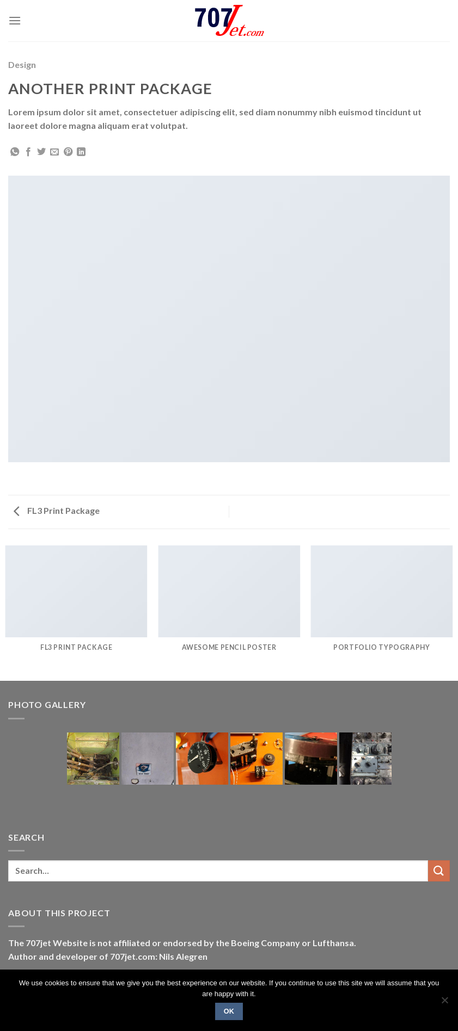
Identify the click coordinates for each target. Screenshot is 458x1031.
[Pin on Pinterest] (68, 152)
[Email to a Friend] (54, 152)
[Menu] (14, 20)
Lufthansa (333, 942)
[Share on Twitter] (41, 152)
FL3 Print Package (57, 510)
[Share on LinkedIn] (81, 152)
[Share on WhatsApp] (14, 152)
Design (22, 64)
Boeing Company (266, 942)
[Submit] (439, 870)
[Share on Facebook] (28, 152)
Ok (229, 1011)
